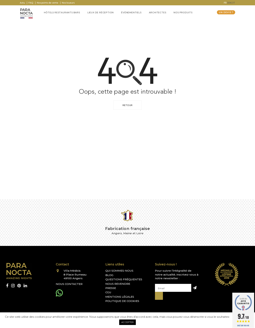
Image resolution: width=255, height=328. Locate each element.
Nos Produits (183, 12)
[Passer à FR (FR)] (225, 3)
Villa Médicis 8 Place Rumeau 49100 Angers (75, 274)
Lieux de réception (100, 12)
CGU (108, 292)
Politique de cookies (122, 301)
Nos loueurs (68, 2)
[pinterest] (19, 286)
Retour (128, 105)
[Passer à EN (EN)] (229, 3)
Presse (110, 288)
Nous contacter (69, 284)
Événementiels (131, 12)
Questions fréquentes (123, 279)
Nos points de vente (47, 2)
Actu (22, 2)
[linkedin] (25, 286)
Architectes (157, 12)
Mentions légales (119, 296)
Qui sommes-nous (119, 270)
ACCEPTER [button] (127, 322)
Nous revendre (117, 283)
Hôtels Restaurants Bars (62, 12)
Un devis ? (226, 12)
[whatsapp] (59, 292)
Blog (109, 275)
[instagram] (13, 286)
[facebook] (7, 286)
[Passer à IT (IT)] (234, 3)
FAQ (31, 2)
